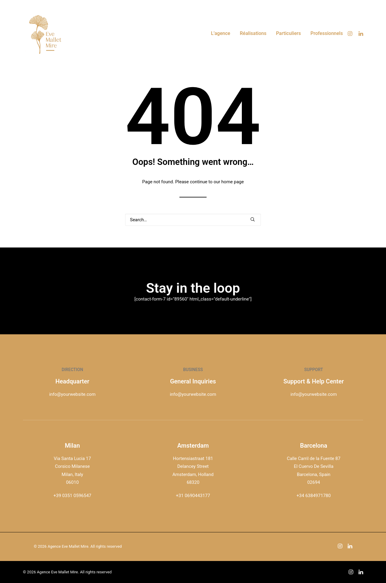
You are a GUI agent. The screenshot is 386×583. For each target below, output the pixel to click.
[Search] (193, 220)
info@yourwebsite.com (72, 394)
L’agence (220, 33)
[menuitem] (220, 33)
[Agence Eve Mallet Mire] (45, 33)
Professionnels (327, 33)
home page (232, 181)
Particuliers (288, 33)
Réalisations (253, 33)
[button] (351, 33)
